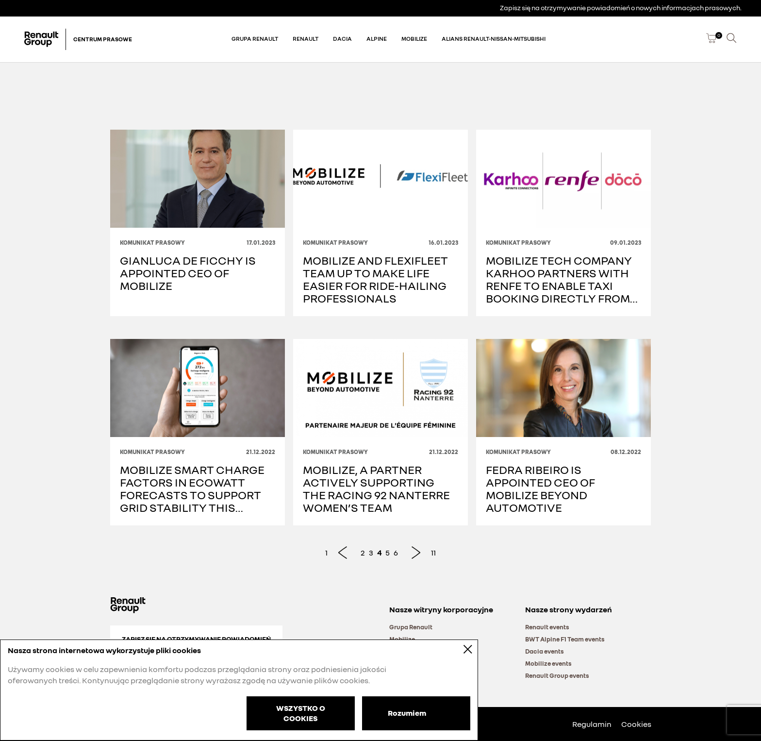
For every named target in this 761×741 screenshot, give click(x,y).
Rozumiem (407, 712)
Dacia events (544, 651)
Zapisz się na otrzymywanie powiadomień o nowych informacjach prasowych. (621, 7)
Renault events (547, 627)
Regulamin (592, 724)
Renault (305, 38)
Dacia (342, 38)
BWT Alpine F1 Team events (565, 639)
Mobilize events (548, 663)
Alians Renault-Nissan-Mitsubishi (494, 38)
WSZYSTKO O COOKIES (300, 713)
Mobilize (414, 38)
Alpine (376, 38)
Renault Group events (557, 675)
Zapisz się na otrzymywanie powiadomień (196, 639)
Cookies (636, 724)
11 (433, 552)
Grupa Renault (255, 38)
